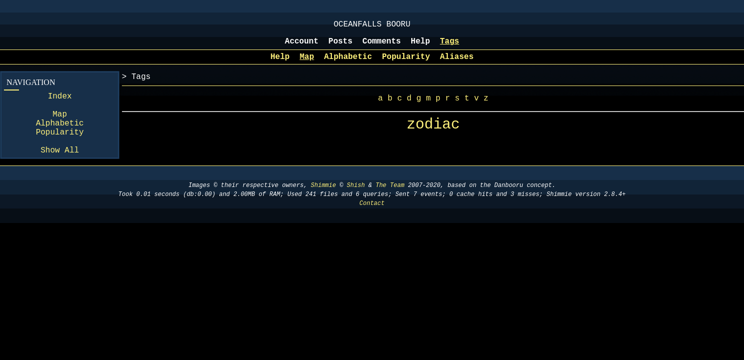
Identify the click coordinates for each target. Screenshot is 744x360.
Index (60, 105)
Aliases (457, 64)
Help (420, 46)
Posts (340, 46)
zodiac (433, 136)
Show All (59, 171)
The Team (390, 207)
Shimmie (323, 207)
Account (301, 46)
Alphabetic (348, 64)
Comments (381, 46)
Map (307, 64)
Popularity (406, 64)
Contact (371, 225)
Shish (356, 207)
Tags (449, 46)
